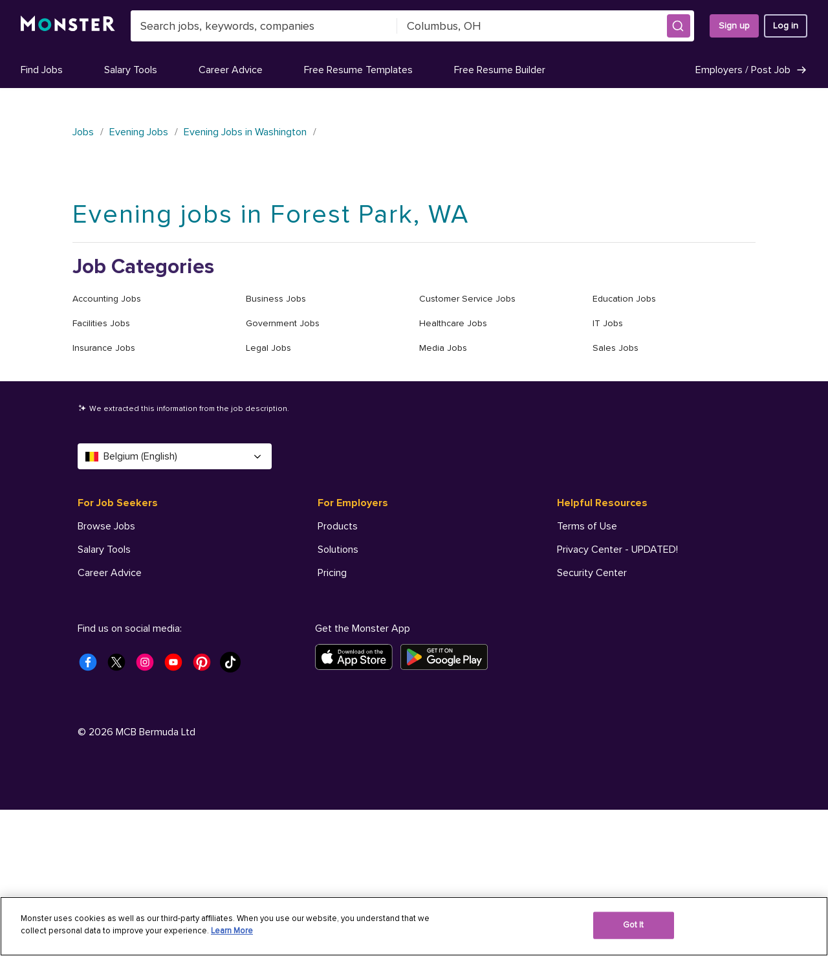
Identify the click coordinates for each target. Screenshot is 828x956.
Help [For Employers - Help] (328, 619)
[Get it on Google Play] (448, 803)
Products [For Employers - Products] (338, 526)
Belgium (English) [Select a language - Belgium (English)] (174, 456)
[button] (678, 26)
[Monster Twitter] (120, 812)
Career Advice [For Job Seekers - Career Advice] (110, 572)
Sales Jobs (615, 347)
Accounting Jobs (106, 298)
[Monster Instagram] (149, 812)
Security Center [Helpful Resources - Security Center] (592, 572)
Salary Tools (130, 69)
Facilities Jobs (101, 323)
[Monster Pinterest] (205, 812)
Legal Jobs (268, 347)
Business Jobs (276, 298)
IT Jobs (608, 323)
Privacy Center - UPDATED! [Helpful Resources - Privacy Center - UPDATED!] (617, 549)
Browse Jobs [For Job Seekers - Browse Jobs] (106, 526)
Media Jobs (443, 347)
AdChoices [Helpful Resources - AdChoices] (581, 642)
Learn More (232, 931)
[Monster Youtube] (177, 812)
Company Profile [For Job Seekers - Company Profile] (114, 642)
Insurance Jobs (103, 347)
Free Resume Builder (499, 69)
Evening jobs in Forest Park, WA (270, 214)
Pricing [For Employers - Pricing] (332, 572)
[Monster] (68, 26)
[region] (414, 926)
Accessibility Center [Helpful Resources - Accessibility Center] (602, 596)
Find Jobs (42, 69)
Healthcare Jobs (453, 323)
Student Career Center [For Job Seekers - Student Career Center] (129, 666)
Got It (633, 925)
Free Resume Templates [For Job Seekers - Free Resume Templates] (132, 596)
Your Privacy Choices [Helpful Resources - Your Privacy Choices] (618, 665)
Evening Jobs (138, 132)
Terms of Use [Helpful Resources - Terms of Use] (587, 526)
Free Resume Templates (358, 69)
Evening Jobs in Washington (245, 132)
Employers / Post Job (751, 69)
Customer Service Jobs (467, 298)
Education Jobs (624, 298)
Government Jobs (283, 323)
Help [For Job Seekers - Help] (88, 689)
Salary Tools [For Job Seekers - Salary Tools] (104, 549)
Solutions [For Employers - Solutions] (338, 549)
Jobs (83, 132)
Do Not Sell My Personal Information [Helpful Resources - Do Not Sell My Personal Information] (637, 619)
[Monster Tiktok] (234, 812)
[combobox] (264, 25)
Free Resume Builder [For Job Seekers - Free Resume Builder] (123, 619)
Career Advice (231, 69)
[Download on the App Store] (357, 803)
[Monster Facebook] (92, 812)
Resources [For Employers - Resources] (341, 596)
